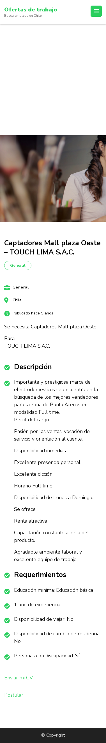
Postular (13, 695)
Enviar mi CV (18, 677)
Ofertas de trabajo (30, 9)
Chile (17, 300)
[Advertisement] (53, 80)
